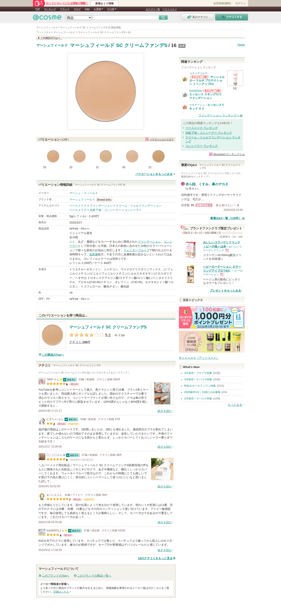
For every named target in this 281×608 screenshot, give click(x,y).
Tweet (241, 44)
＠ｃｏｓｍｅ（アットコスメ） (199, 357)
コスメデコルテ (198, 73)
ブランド (65, 9)
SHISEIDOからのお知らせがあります (212, 90)
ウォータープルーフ (136, 250)
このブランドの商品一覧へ (94, 575)
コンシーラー (133, 210)
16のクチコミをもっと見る (155, 558)
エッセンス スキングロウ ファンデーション (205, 96)
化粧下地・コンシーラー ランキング (209, 132)
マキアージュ (197, 104)
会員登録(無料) (222, 3)
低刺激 (93, 254)
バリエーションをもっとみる (154, 174)
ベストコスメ (169, 9)
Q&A (87, 9)
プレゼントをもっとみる (225, 290)
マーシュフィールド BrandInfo (105, 199)
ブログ (77, 9)
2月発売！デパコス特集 (198, 398)
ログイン (240, 3)
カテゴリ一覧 (153, 9)
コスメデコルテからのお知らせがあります (199, 77)
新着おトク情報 (104, 3)
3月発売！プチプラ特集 (198, 373)
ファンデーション (101, 205)
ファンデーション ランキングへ (218, 115)
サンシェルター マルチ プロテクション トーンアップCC (207, 80)
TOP (37, 9)
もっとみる (235, 404)
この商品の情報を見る (49, 38)
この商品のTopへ (53, 354)
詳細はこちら (61, 591)
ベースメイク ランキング (202, 128)
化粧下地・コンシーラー (105, 210)
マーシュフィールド (52, 45)
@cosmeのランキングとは (229, 154)
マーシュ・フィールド (83, 193)
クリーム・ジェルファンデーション (139, 205)
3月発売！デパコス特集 (198, 379)
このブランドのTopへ (55, 575)
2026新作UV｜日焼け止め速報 (202, 392)
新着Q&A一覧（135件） (225, 218)
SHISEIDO (195, 90)
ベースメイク (77, 205)
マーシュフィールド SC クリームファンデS (119, 45)
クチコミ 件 (79, 342)
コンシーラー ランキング (202, 146)
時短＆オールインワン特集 (200, 385)
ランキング (50, 9)
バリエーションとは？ (162, 139)
